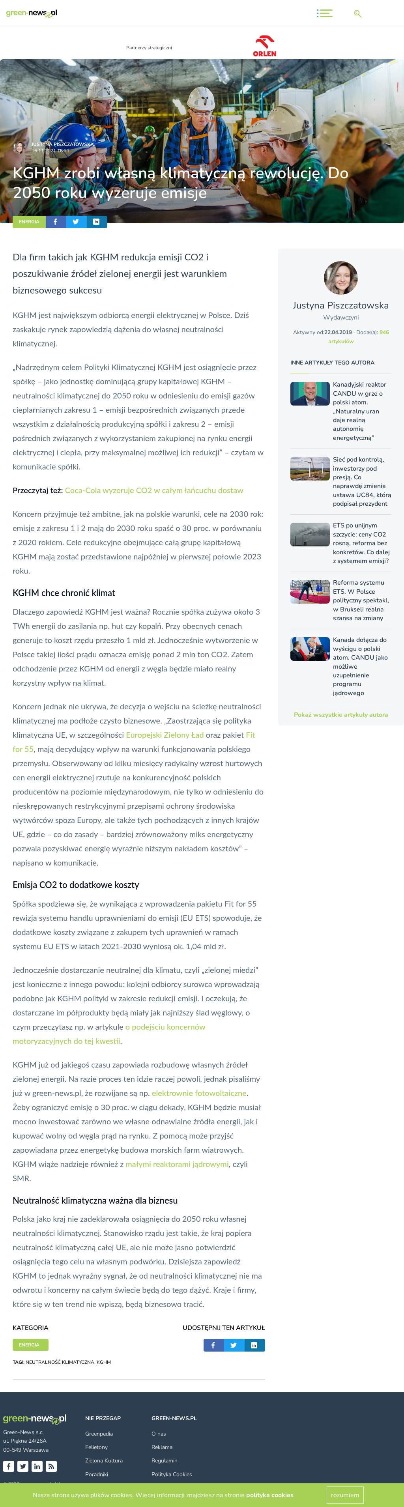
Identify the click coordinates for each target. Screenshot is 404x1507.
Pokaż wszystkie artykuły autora (341, 714)
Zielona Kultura (104, 1460)
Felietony (96, 1447)
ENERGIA (29, 222)
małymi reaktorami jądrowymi (176, 1164)
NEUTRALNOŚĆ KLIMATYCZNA (60, 1362)
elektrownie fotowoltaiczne (199, 1093)
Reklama (162, 1447)
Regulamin (165, 1460)
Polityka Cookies (172, 1474)
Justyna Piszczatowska (63, 144)
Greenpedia (99, 1434)
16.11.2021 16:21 (50, 151)
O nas (159, 1434)
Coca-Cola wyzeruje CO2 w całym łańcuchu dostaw (154, 490)
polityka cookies (270, 1495)
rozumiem (345, 1495)
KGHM (104, 1362)
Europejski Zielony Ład (165, 734)
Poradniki (96, 1474)
